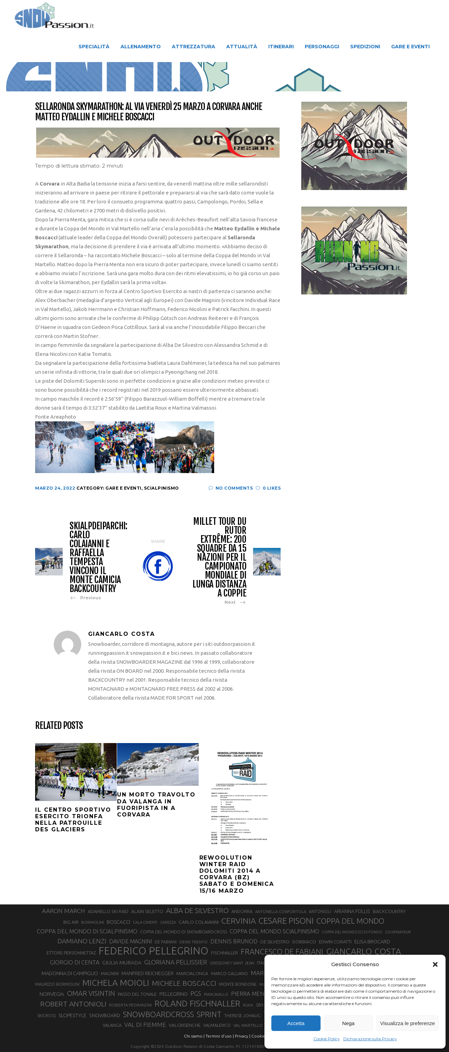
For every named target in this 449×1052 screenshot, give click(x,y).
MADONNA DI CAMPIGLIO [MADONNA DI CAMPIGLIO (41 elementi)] (70, 973)
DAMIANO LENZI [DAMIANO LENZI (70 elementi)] (82, 941)
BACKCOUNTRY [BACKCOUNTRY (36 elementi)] (389, 911)
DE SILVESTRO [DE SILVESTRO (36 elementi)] (275, 941)
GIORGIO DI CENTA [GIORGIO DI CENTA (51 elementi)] (75, 962)
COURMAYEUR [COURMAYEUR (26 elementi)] (398, 932)
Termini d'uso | (220, 1036)
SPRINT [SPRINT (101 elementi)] (209, 1014)
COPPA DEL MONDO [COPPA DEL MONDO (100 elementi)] (350, 921)
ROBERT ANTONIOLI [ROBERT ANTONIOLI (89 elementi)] (73, 1004)
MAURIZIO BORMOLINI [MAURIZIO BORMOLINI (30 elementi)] (57, 984)
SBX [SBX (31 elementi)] (260, 1004)
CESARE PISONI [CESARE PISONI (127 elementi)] (286, 920)
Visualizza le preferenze (407, 1023)
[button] (435, 964)
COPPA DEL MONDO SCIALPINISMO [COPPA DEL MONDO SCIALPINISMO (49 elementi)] (274, 931)
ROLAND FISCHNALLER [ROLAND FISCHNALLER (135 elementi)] (197, 1003)
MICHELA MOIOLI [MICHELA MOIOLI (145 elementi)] (115, 982)
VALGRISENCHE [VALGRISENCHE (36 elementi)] (184, 1025)
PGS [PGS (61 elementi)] (195, 993)
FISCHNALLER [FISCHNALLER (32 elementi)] (224, 952)
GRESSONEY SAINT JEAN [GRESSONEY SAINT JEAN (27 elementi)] (232, 963)
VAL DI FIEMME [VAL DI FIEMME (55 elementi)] (145, 1024)
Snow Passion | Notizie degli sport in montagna (178, 69)
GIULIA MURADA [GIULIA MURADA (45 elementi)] (122, 962)
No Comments (231, 488)
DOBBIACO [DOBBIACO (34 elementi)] (304, 941)
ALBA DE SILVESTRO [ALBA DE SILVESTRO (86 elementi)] (197, 910)
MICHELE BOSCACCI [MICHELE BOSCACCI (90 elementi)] (184, 983)
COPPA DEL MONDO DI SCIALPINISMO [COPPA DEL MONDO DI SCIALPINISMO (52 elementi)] (87, 931)
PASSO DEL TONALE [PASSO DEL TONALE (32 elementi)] (137, 994)
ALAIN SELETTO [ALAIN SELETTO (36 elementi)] (147, 911)
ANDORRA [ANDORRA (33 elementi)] (241, 911)
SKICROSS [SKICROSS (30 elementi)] (46, 1015)
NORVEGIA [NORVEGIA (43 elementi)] (52, 994)
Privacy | (242, 1036)
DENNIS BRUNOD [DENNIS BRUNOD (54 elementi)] (234, 941)
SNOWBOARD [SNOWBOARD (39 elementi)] (104, 1015)
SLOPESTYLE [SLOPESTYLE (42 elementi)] (72, 1015)
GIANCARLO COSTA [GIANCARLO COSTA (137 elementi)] (363, 951)
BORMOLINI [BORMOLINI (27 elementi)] (92, 922)
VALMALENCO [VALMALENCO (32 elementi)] (217, 1025)
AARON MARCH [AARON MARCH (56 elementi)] (63, 911)
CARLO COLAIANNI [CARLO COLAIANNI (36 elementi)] (199, 922)
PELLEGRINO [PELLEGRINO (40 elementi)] (173, 994)
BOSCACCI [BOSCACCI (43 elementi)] (118, 922)
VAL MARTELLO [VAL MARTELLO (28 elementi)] (248, 1025)
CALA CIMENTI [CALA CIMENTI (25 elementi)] (145, 922)
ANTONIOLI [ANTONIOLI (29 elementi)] (320, 911)
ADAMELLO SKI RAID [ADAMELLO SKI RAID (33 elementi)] (108, 911)
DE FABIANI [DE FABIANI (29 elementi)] (166, 942)
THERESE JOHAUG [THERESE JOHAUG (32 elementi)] (242, 1015)
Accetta (295, 1023)
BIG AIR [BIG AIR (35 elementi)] (71, 922)
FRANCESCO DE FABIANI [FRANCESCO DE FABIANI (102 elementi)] (282, 951)
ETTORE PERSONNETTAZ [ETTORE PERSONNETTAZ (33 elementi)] (71, 952)
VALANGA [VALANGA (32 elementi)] (112, 1025)
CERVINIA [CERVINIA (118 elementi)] (238, 920)
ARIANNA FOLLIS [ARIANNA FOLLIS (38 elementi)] (352, 911)
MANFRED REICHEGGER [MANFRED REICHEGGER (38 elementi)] (148, 973)
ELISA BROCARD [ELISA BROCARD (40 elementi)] (372, 941)
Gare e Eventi (319, 69)
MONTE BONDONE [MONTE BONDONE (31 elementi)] (238, 984)
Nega (348, 1023)
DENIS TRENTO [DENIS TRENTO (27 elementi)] (193, 942)
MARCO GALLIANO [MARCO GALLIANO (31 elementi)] (229, 973)
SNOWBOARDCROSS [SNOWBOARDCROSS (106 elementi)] (158, 1014)
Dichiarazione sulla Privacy (370, 1038)
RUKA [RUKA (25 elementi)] (248, 1005)
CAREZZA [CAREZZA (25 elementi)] (168, 922)
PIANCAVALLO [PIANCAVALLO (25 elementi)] (216, 994)
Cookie (258, 1036)
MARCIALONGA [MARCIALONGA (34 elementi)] (192, 973)
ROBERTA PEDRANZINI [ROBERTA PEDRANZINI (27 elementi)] (130, 1005)
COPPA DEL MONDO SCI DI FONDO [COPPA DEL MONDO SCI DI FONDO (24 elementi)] (352, 932)
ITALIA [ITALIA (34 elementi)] (263, 962)
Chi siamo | (194, 1036)
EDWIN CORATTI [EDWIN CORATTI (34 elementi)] (335, 941)
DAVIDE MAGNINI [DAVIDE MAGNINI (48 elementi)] (130, 941)
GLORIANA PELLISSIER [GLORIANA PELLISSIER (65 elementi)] (175, 962)
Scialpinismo (161, 488)
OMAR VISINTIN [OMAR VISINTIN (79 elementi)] (91, 993)
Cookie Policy (326, 1038)
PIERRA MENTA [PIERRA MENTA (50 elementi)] (251, 994)
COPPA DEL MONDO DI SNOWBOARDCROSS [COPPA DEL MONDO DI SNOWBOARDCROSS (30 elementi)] (183, 931)
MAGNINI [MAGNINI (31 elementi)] (110, 973)
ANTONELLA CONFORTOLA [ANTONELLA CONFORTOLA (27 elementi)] (280, 911)
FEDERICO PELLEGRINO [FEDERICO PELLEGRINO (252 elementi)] (153, 950)
